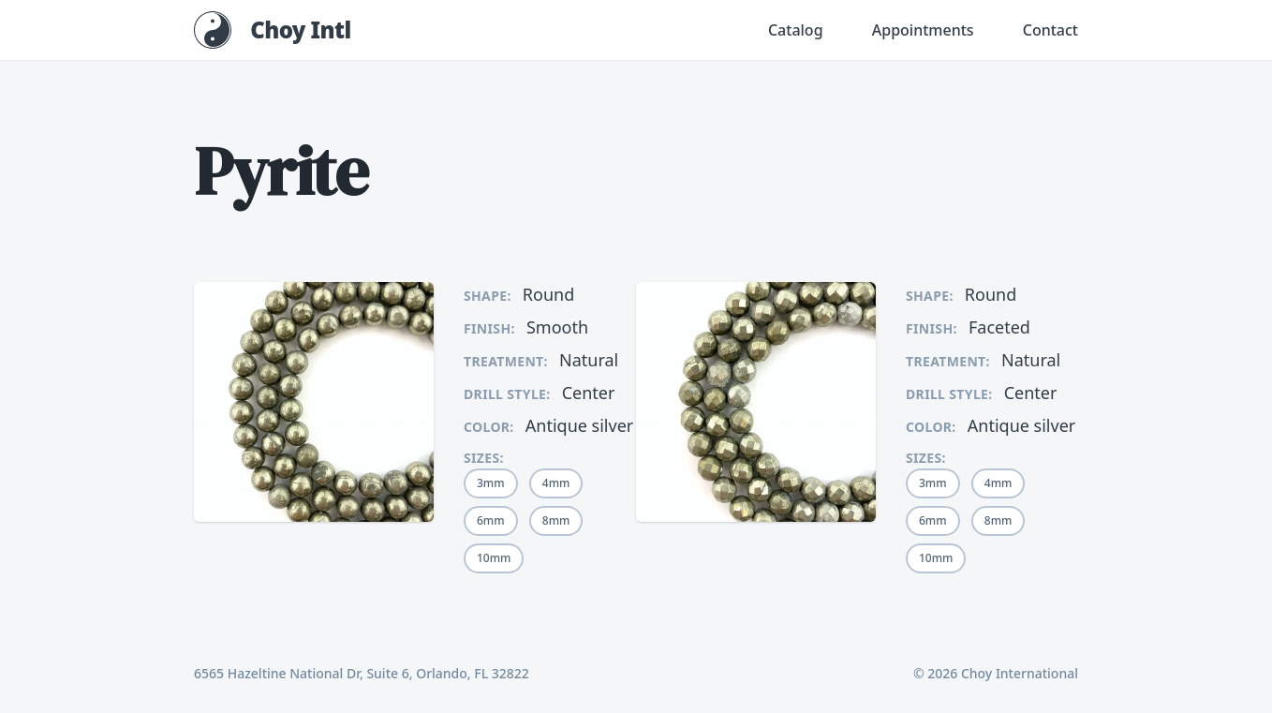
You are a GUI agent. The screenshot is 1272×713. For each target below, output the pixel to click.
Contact (1050, 30)
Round (548, 294)
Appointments (923, 30)
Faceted (999, 327)
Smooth (557, 327)
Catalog (795, 30)
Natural (588, 360)
